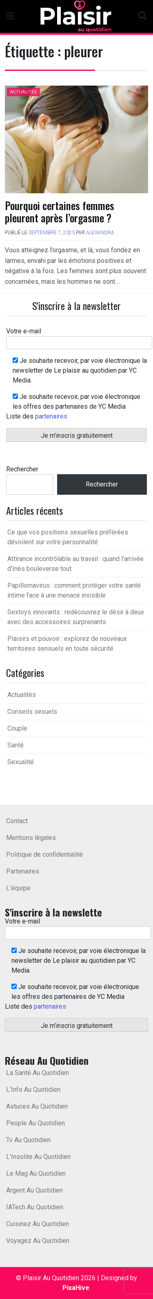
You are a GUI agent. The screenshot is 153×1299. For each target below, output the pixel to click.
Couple (17, 728)
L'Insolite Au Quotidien (38, 1157)
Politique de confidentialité (44, 854)
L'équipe (18, 888)
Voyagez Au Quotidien (37, 1241)
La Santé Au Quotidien (37, 1073)
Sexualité (20, 762)
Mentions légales (31, 838)
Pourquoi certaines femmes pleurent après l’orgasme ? (59, 211)
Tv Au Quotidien (28, 1140)
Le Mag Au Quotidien (36, 1173)
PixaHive (75, 1288)
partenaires (51, 416)
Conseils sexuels (32, 711)
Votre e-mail (79, 336)
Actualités (23, 92)
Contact (17, 821)
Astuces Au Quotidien (37, 1106)
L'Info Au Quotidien (33, 1089)
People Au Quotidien (35, 1123)
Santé (15, 745)
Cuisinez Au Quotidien (37, 1224)
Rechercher (22, 469)
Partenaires (22, 871)
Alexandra (100, 232)
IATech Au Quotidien (34, 1207)
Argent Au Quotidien (34, 1190)
